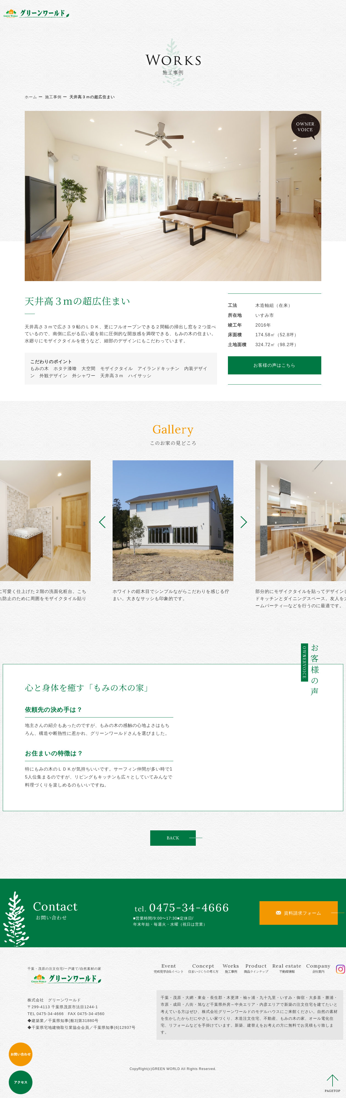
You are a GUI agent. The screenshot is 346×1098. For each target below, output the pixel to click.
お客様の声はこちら (274, 365)
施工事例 (53, 97)
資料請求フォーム (298, 913)
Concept (157, 13)
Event (115, 13)
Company (294, 13)
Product (222, 13)
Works (191, 13)
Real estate (258, 13)
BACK (173, 838)
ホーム (31, 97)
